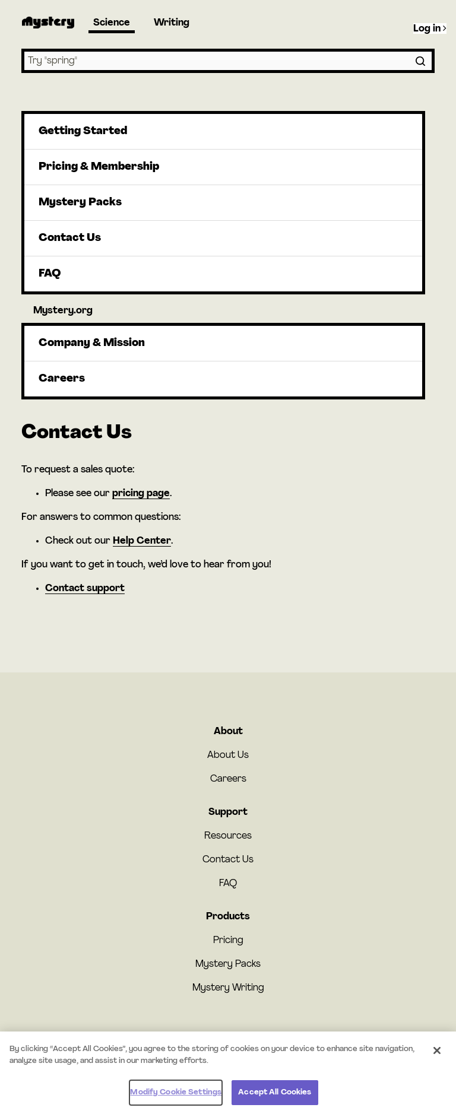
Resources (228, 836)
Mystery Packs (80, 202)
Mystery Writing (228, 988)
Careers (62, 379)
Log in (429, 28)
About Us (228, 755)
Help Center (142, 541)
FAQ (50, 274)
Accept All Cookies (274, 1099)
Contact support (85, 589)
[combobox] (228, 61)
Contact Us (70, 238)
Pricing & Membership (99, 167)
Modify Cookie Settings (175, 1099)
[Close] (437, 1057)
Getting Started (83, 131)
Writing (171, 23)
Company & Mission (92, 343)
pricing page (141, 494)
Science (111, 23)
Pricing (228, 940)
